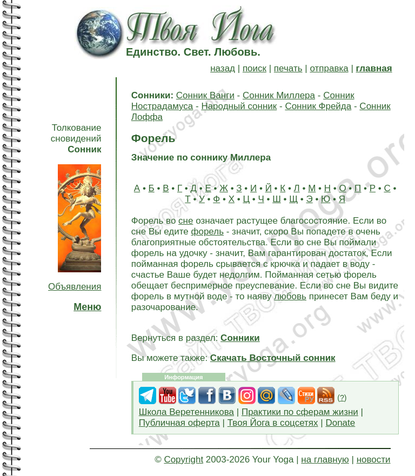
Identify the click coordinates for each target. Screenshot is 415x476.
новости (374, 459)
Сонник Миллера (279, 95)
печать (288, 68)
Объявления (74, 286)
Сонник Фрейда (318, 106)
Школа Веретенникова (186, 412)
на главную (325, 459)
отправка (329, 68)
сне (185, 221)
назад (222, 68)
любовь (290, 296)
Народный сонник (239, 106)
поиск (254, 68)
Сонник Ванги (205, 95)
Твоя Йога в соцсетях (272, 423)
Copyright (183, 459)
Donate (340, 423)
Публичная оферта (179, 423)
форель (207, 231)
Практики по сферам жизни (300, 412)
